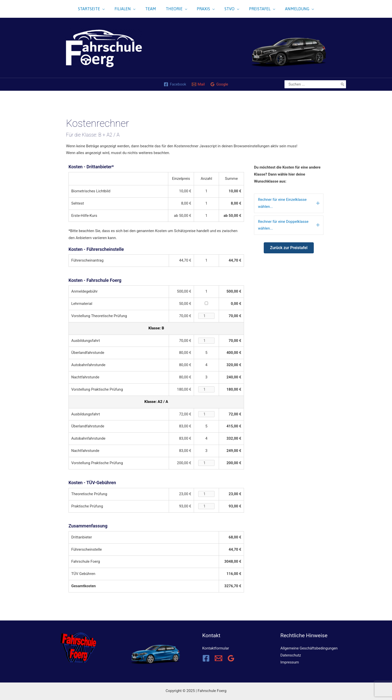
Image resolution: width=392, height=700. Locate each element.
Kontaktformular (216, 648)
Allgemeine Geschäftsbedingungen (309, 648)
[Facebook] (174, 84)
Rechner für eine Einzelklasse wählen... (282, 203)
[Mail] (198, 84)
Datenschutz (291, 655)
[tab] (288, 203)
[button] (289, 247)
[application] (103, 9)
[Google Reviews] (231, 658)
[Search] (342, 84)
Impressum (289, 662)
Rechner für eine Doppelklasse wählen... (283, 225)
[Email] (218, 658)
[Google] (219, 84)
